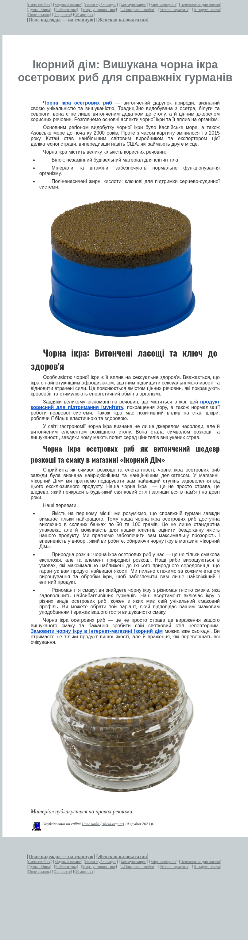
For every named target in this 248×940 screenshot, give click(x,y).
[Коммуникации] (133, 4)
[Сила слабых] (39, 4)
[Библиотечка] (66, 9)
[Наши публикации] (101, 4)
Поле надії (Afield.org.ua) (103, 823)
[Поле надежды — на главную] (61, 19)
